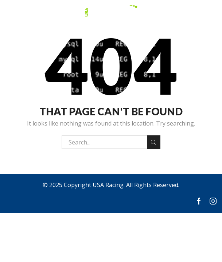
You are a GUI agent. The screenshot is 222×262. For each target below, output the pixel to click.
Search (153, 142)
